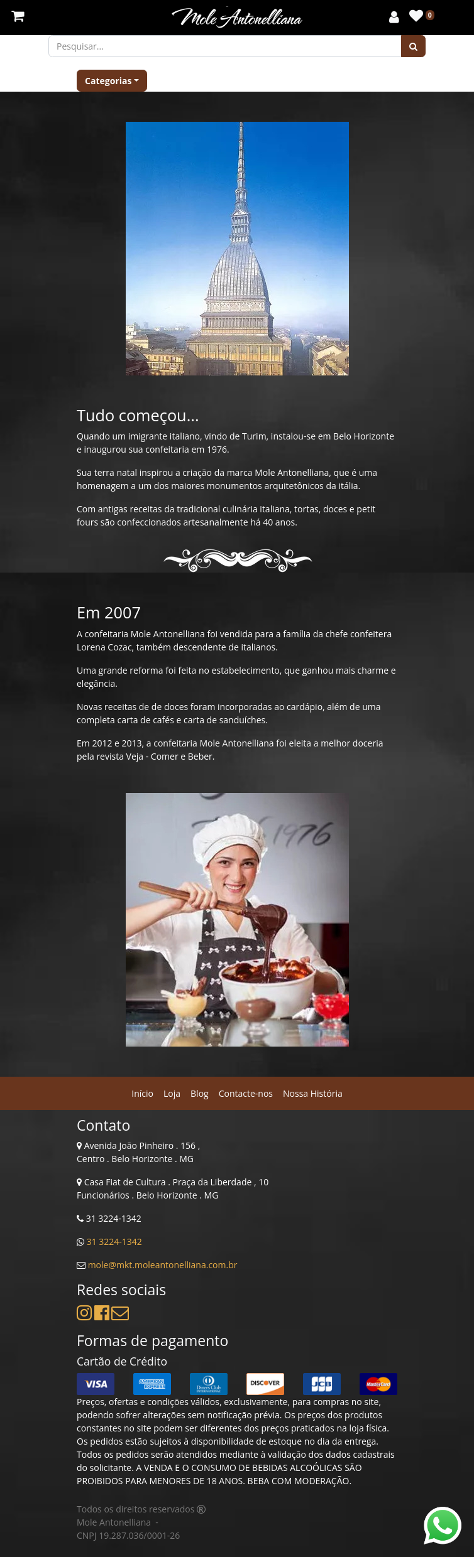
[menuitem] (142, 1093)
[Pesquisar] (413, 46)
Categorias (108, 81)
